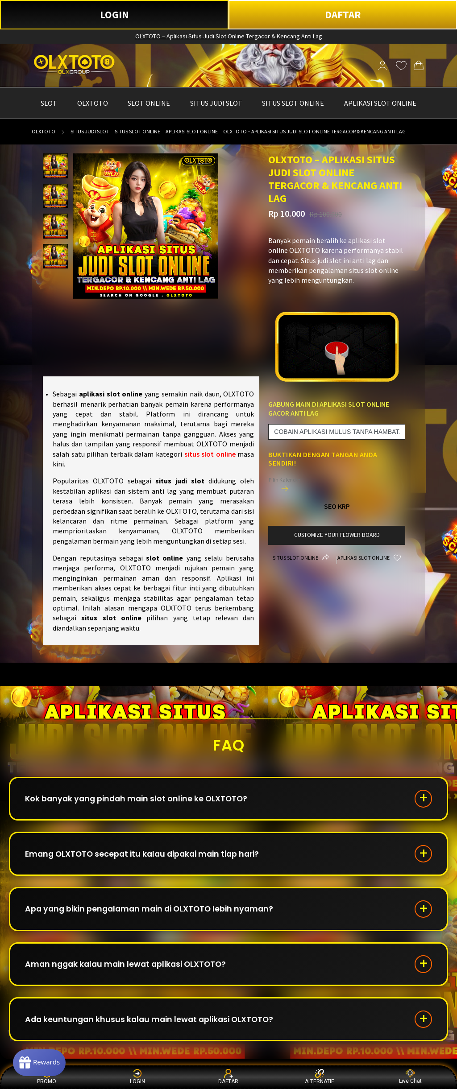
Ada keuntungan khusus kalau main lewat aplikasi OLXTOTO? (153, 1025)
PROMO (46, 1077)
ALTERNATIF (319, 1077)
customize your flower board (337, 535)
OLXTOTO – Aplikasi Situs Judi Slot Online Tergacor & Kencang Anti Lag (228, 36)
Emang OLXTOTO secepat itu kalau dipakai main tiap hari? (147, 856)
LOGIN (114, 14)
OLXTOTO (43, 131)
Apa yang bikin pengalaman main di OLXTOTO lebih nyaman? (154, 912)
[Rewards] (41, 1062)
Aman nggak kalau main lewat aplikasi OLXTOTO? (130, 969)
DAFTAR (343, 14)
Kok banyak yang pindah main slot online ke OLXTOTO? (140, 799)
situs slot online (210, 454)
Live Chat (410, 1076)
